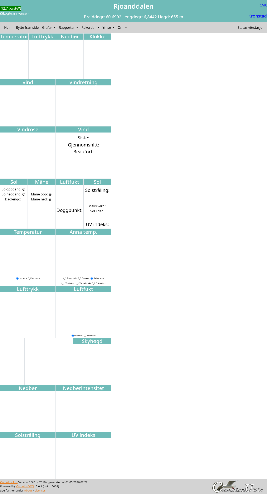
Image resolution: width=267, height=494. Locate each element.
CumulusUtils (9, 482)
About (28, 490)
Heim (8, 27)
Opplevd (85, 278)
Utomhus (23, 278)
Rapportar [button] (67, 27)
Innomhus (35, 278)
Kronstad (257, 16)
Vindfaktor (70, 283)
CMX (263, 5)
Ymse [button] (107, 27)
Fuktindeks (101, 283)
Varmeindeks (85, 283)
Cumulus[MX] (25, 486)
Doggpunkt (72, 278)
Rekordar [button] (89, 27)
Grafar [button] (47, 27)
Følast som (99, 278)
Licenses (40, 490)
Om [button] (121, 27)
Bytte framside (27, 27)
